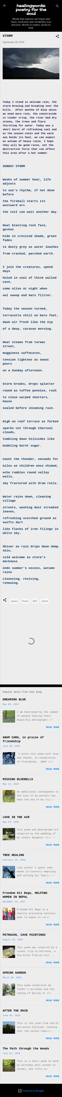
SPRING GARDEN (14, 972)
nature (14, 601)
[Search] (57, 7)
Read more (52, 727)
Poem (25, 601)
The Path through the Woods (26, 1048)
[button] (57, 36)
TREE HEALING (13, 855)
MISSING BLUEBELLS (18, 779)
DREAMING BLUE (14, 699)
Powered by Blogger (31, 1090)
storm (44, 601)
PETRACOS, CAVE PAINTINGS (24, 935)
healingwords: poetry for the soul (31, 9)
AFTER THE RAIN (15, 1010)
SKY (35, 601)
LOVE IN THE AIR (16, 817)
